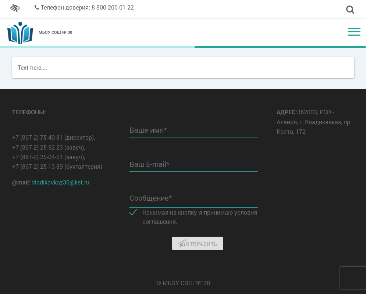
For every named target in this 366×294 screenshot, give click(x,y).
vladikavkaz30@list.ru (60, 182)
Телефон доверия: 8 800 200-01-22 (87, 7)
